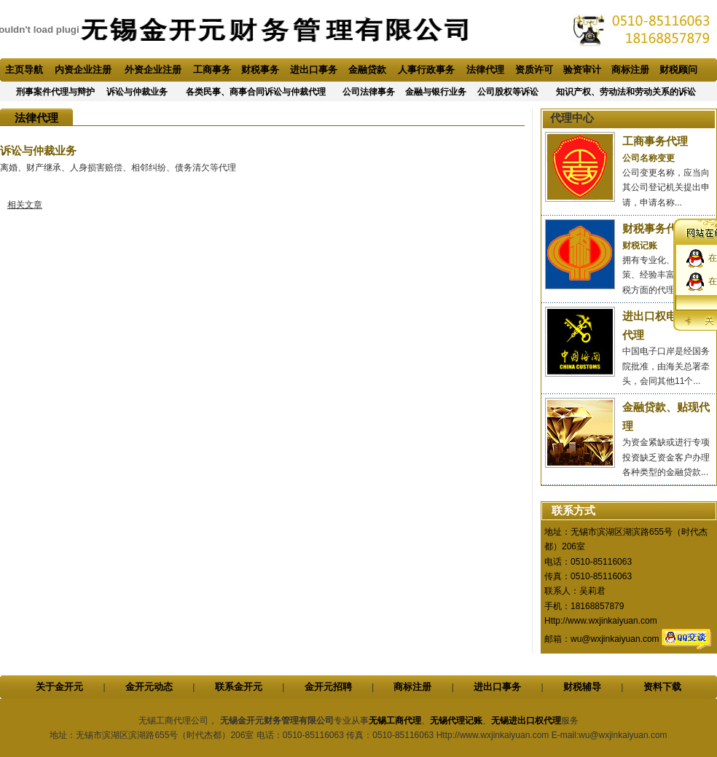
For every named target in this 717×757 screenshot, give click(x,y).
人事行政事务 (426, 69)
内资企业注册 (83, 69)
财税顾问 (678, 69)
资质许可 (534, 69)
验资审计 (582, 69)
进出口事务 (313, 69)
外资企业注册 (153, 69)
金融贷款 (367, 69)
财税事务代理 (655, 228)
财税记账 (639, 245)
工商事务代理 (655, 141)
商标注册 (630, 69)
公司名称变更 (648, 158)
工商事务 (212, 69)
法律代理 (485, 69)
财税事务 (260, 69)
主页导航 (24, 69)
